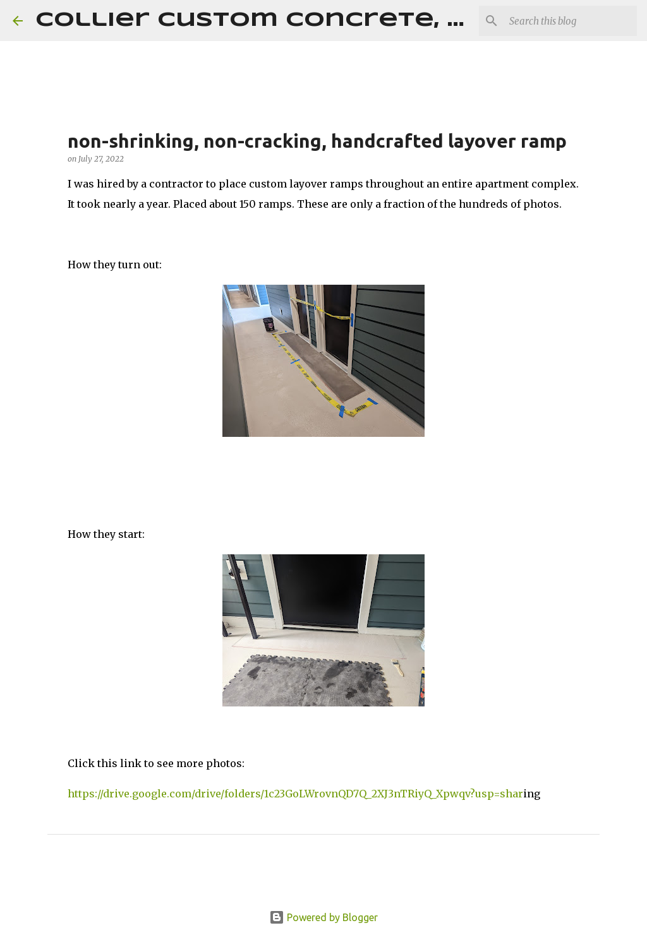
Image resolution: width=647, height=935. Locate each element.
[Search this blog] (570, 21)
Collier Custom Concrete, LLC (266, 20)
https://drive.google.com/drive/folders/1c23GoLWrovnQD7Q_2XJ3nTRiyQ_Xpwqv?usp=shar (295, 793)
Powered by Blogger (323, 917)
